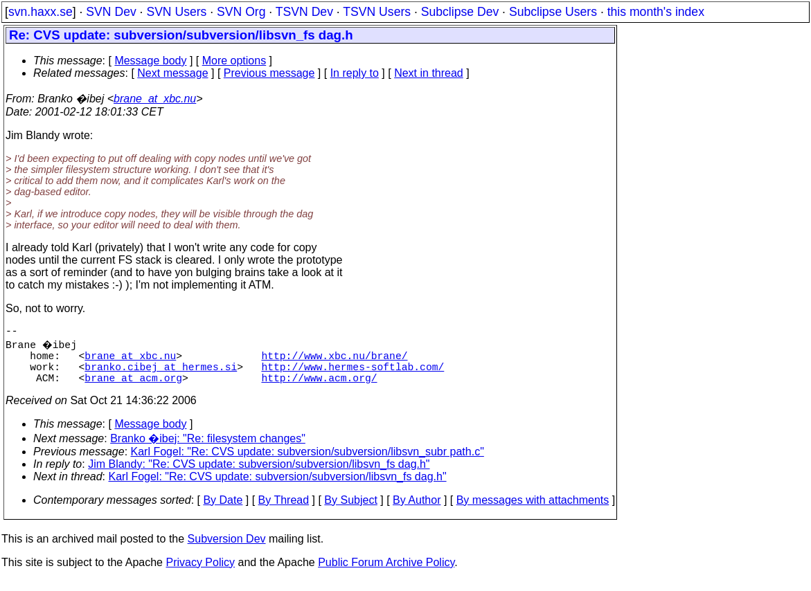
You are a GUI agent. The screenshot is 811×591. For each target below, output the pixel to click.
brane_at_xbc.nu (155, 98)
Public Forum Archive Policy (386, 573)
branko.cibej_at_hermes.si (160, 374)
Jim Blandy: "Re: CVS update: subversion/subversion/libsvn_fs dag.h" (258, 475)
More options (234, 60)
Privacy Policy (200, 573)
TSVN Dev (304, 12)
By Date (222, 511)
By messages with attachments (532, 511)
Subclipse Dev (460, 12)
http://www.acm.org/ (319, 388)
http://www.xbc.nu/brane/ (334, 360)
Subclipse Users (553, 12)
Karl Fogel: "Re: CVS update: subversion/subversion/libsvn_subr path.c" (307, 463)
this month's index (655, 12)
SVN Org (241, 12)
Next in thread (428, 73)
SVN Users (176, 12)
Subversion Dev (227, 550)
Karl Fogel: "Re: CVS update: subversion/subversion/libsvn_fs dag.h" (278, 487)
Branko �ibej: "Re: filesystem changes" (207, 449)
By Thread (284, 511)
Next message (172, 73)
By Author (416, 511)
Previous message (269, 73)
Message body (150, 60)
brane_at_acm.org (133, 388)
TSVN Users (377, 12)
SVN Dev (111, 12)
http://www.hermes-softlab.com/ (352, 374)
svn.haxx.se (40, 12)
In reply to (354, 73)
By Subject (350, 511)
